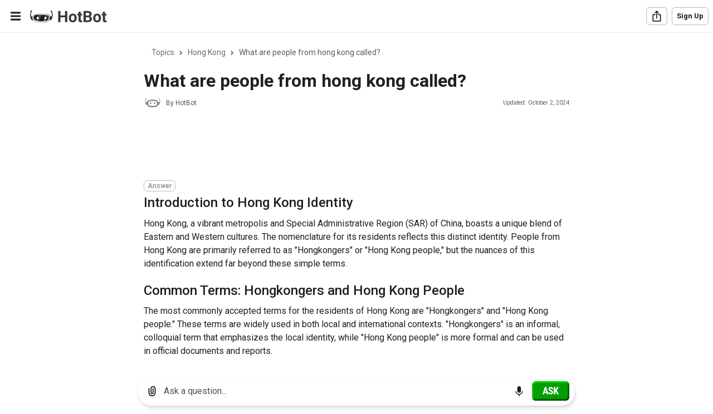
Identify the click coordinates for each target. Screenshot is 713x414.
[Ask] (550, 390)
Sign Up (690, 16)
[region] (356, 200)
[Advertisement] (346, 146)
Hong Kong (207, 52)
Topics (163, 52)
